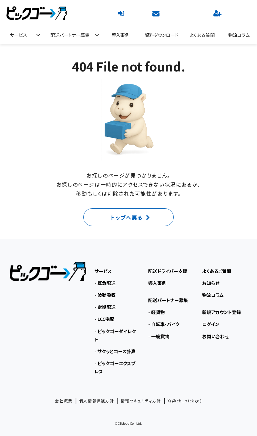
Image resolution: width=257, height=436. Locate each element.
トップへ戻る (127, 217)
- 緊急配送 (105, 283)
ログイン (121, 12)
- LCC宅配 (104, 319)
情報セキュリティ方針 (141, 400)
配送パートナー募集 (69, 35)
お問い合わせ (156, 12)
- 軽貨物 (156, 312)
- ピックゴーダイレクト (115, 335)
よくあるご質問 (216, 271)
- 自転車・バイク (164, 324)
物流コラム (239, 35)
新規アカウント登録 (218, 12)
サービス (18, 35)
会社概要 (63, 400)
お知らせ (210, 283)
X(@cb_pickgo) (185, 400)
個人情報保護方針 (96, 400)
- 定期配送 (105, 307)
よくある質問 (202, 35)
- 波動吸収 (105, 295)
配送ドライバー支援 (167, 271)
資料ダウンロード (162, 35)
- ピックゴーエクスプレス (115, 367)
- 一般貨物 (158, 336)
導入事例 (120, 35)
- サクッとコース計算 (115, 351)
